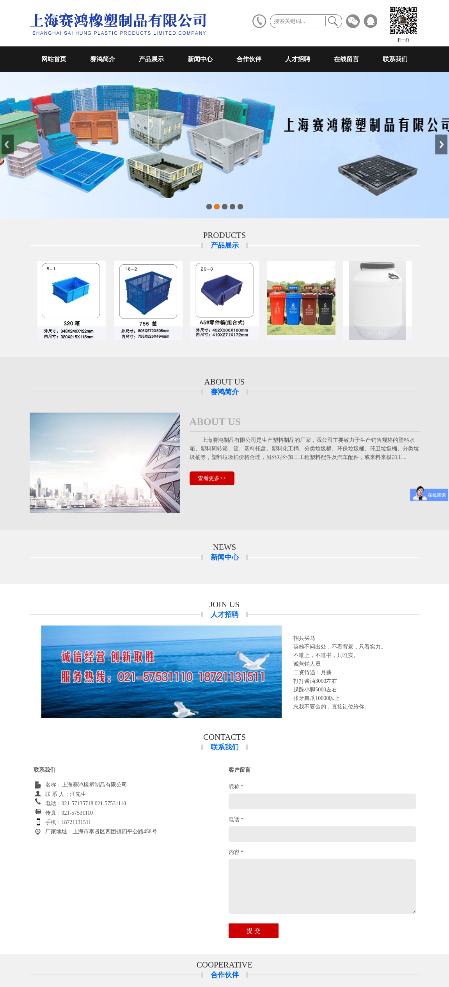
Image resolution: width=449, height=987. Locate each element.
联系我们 (395, 59)
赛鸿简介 (102, 59)
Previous (8, 144)
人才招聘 (297, 59)
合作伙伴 (248, 59)
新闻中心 (200, 59)
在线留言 (346, 59)
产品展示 (151, 59)
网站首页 (53, 59)
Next (441, 144)
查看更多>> (212, 478)
